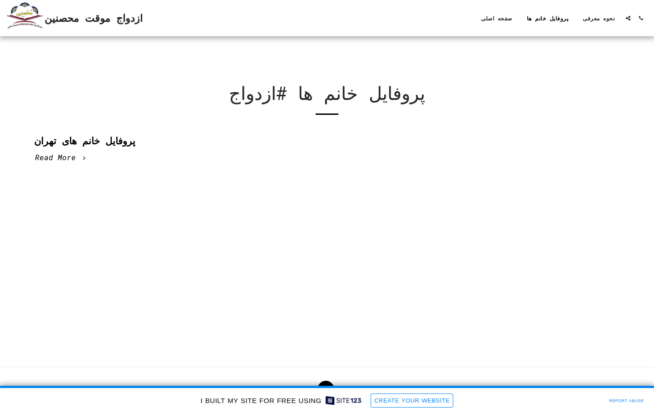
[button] (628, 18)
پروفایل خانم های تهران (84, 140)
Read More (61, 157)
